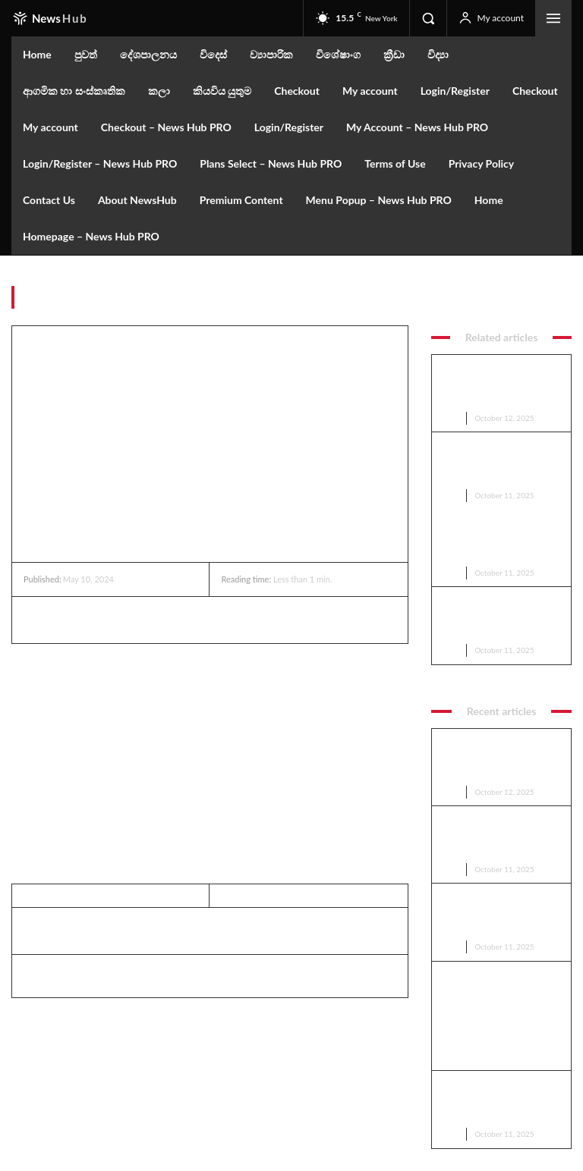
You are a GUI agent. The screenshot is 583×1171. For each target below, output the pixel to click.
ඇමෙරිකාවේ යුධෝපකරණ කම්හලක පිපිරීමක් (492, 486)
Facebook (501, 1052)
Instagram (502, 1073)
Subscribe (156, 1086)
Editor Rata (54, 973)
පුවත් (560, 301)
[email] (73, 1087)
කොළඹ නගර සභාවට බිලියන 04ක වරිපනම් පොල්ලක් (498, 376)
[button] (428, 18)
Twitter (497, 1092)
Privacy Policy (141, 1113)
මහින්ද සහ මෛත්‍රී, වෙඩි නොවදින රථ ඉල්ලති (487, 541)
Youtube (499, 1112)
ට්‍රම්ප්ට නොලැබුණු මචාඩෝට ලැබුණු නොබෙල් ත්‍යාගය (497, 431)
